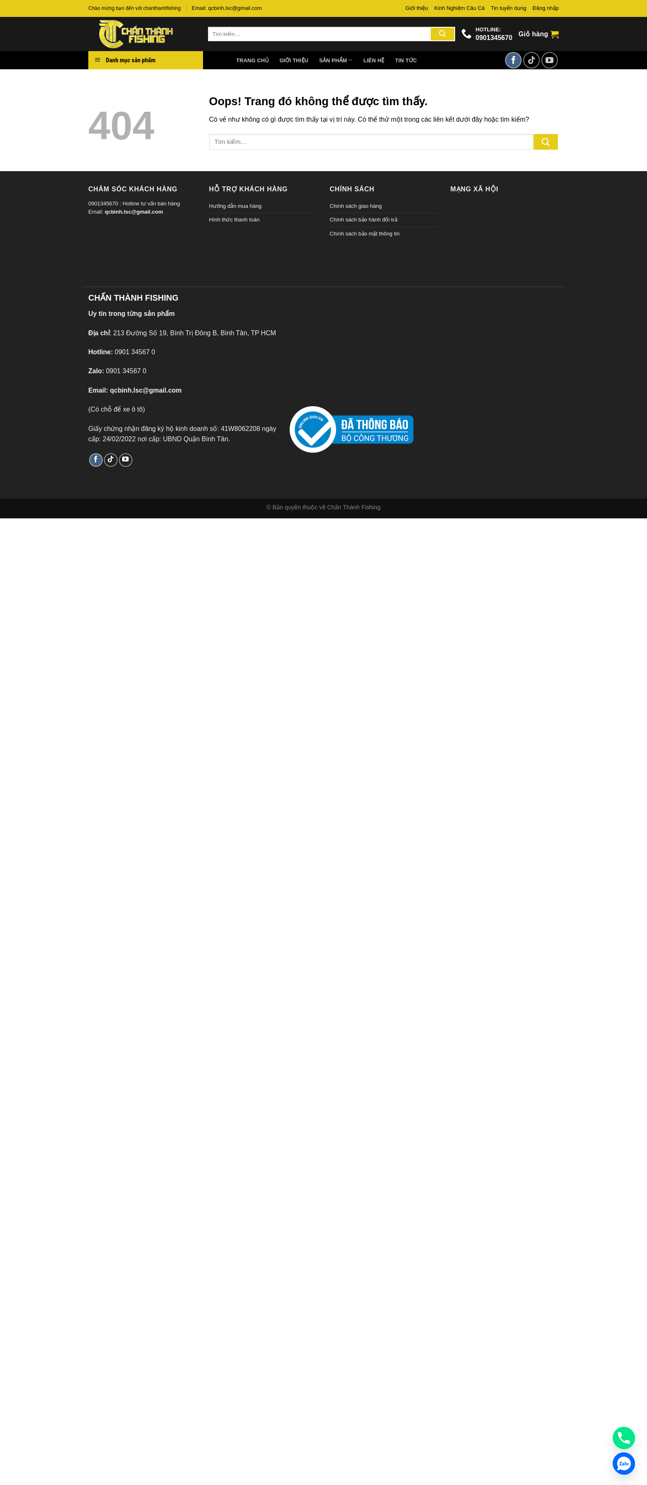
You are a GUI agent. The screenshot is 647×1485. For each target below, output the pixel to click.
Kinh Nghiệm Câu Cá (459, 8)
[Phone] (624, 1438)
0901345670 (494, 37)
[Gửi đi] (442, 34)
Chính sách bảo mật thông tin (364, 234)
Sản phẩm (335, 60)
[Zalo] (624, 1463)
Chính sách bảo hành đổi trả (363, 220)
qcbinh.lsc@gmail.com (134, 212)
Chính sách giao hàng (356, 206)
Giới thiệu (416, 8)
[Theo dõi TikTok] (531, 60)
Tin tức (406, 60)
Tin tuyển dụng (509, 8)
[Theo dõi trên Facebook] (513, 60)
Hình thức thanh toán (234, 220)
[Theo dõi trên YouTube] (549, 60)
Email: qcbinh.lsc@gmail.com (227, 8)
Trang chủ (252, 60)
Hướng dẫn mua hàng (235, 206)
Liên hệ (374, 60)
